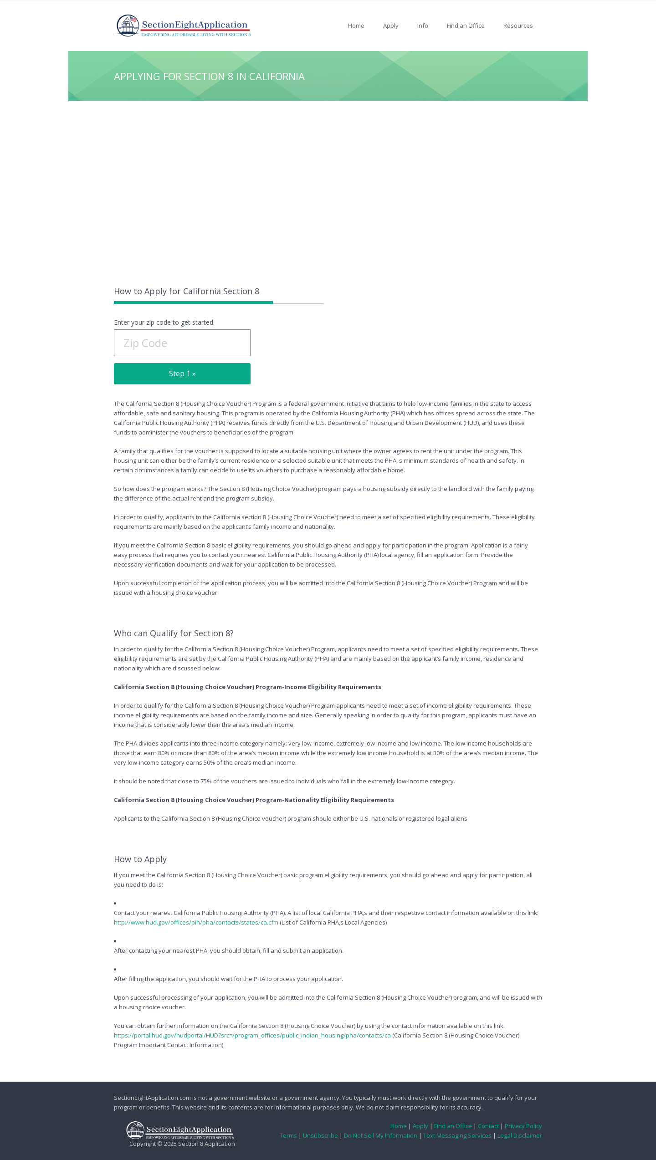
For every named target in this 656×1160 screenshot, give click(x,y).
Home (356, 25)
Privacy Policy (523, 1126)
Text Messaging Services (457, 1135)
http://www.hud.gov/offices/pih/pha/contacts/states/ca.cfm (196, 922)
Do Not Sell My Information (380, 1135)
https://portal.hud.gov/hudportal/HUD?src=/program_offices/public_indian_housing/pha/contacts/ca (252, 1035)
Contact (488, 1126)
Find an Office (466, 25)
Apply (391, 25)
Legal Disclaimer (519, 1135)
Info (422, 25)
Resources (518, 25)
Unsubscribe (320, 1135)
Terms (288, 1135)
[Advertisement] (328, 192)
